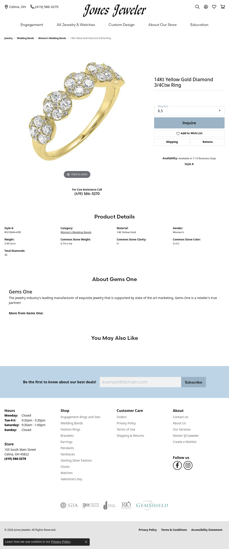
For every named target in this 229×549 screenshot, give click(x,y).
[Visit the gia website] (69, 505)
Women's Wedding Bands (52, 38)
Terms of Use (126, 429)
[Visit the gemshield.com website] (152, 505)
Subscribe (193, 382)
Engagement (32, 24)
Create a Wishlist (185, 442)
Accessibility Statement (206, 530)
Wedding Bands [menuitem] (72, 423)
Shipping (172, 142)
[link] (15, 6)
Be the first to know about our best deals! (59, 382)
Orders (121, 417)
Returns (208, 142)
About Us (179, 423)
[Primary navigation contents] (114, 24)
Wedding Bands (25, 38)
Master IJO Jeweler (186, 435)
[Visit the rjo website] (126, 505)
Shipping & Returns (130, 435)
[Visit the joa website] (109, 505)
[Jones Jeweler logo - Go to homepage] (114, 9)
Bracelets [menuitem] (67, 435)
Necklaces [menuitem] (68, 454)
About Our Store (162, 24)
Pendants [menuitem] (67, 448)
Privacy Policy (126, 423)
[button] (197, 6)
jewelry (8, 38)
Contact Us (180, 417)
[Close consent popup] (86, 542)
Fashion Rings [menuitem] (70, 429)
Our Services (182, 429)
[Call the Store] (15, 459)
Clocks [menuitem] (65, 466)
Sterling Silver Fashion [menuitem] (76, 460)
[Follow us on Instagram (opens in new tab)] (188, 465)
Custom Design (122, 24)
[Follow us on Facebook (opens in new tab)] (177, 465)
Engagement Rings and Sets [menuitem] (80, 417)
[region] (77, 113)
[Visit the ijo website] (90, 505)
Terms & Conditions (174, 530)
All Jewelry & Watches (76, 24)
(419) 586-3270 (87, 193)
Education (199, 24)
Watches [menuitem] (67, 473)
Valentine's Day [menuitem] (71, 479)
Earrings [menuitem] (67, 442)
